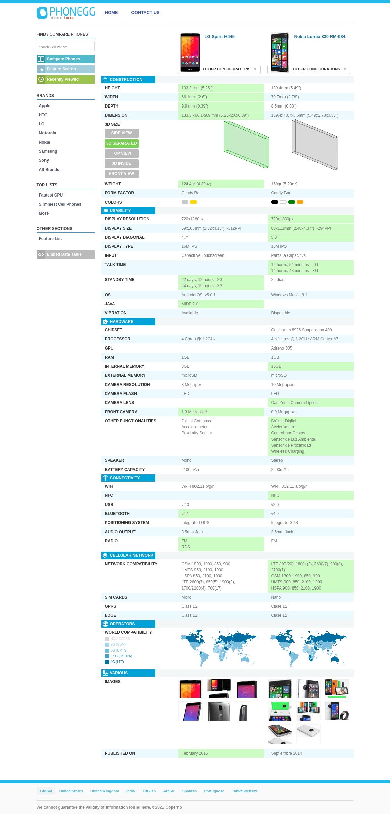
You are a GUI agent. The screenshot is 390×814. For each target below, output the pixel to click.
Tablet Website (245, 791)
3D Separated (121, 143)
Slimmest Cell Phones (60, 204)
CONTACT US (145, 12)
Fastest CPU (51, 195)
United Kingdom (104, 791)
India (130, 791)
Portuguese (214, 791)
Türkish (149, 791)
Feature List (50, 238)
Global (46, 791)
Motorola (47, 133)
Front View (121, 173)
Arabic (169, 791)
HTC (43, 115)
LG (42, 124)
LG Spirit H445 (220, 36)
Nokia (44, 142)
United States (71, 791)
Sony (44, 160)
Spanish (189, 791)
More (44, 213)
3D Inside (121, 163)
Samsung (48, 151)
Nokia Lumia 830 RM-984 (320, 36)
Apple (44, 105)
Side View (121, 133)
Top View (121, 153)
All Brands (49, 169)
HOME (111, 12)
